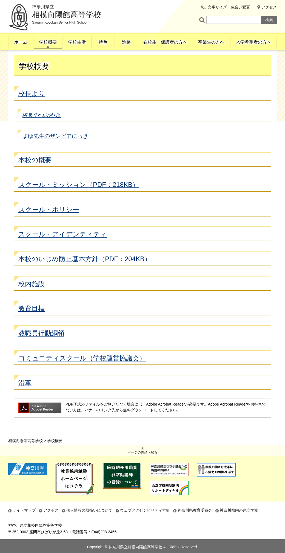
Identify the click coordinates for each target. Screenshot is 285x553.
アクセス (269, 7)
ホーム (20, 42)
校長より (31, 104)
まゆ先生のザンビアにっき (55, 147)
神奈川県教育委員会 (195, 510)
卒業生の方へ (211, 42)
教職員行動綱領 (41, 344)
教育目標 (31, 319)
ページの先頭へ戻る (142, 452)
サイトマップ (24, 510)
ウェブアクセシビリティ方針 (145, 510)
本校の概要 (35, 171)
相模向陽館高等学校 (25, 57)
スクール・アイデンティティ (62, 245)
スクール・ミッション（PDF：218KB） (78, 195)
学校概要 (48, 42)
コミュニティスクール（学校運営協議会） (82, 369)
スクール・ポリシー (48, 220)
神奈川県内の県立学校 (239, 510)
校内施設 (31, 294)
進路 (126, 42)
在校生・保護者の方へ (165, 42)
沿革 (25, 394)
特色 (103, 42)
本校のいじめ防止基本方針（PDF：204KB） (84, 270)
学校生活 (77, 42)
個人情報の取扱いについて (89, 510)
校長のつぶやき (41, 126)
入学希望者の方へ (253, 42)
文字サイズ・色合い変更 (229, 7)
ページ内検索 (202, 20)
